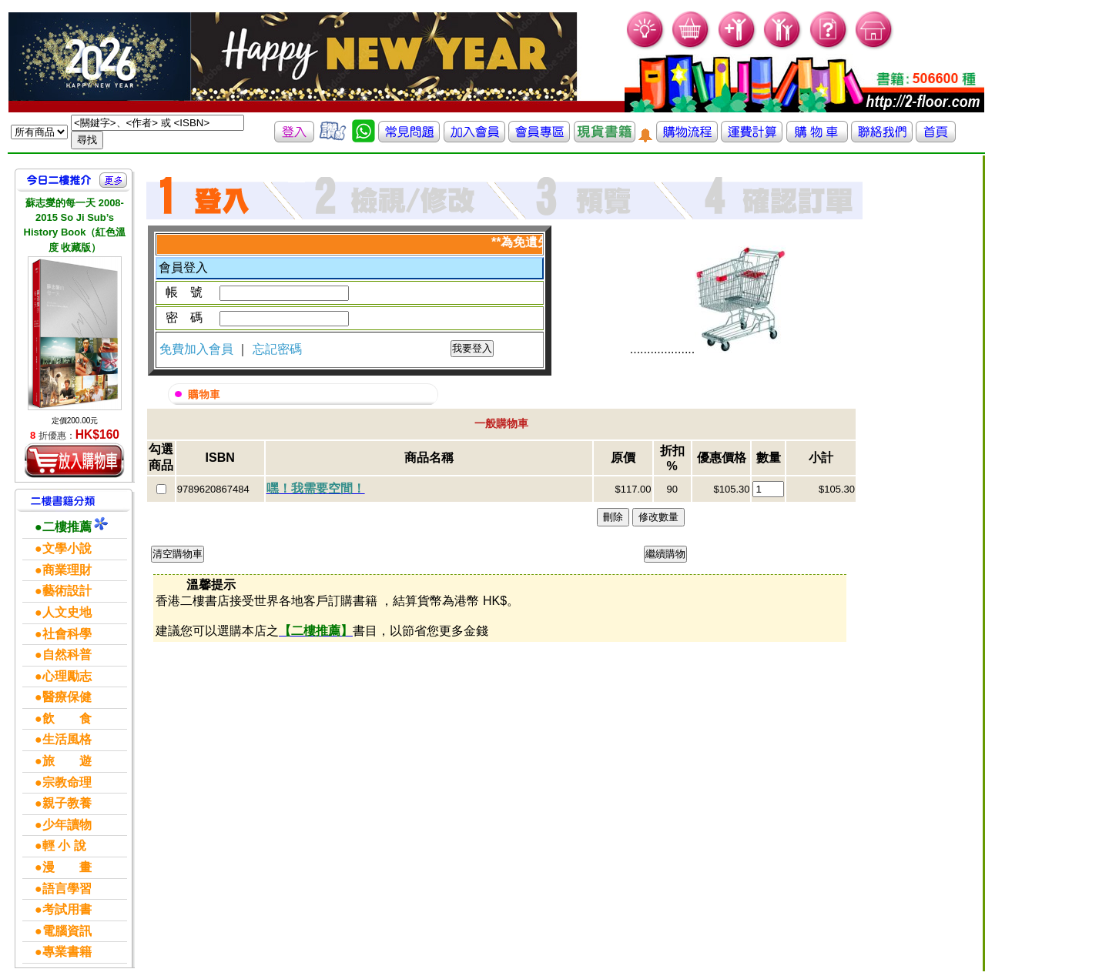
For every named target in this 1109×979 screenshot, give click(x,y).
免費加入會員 (197, 349)
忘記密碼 (277, 349)
